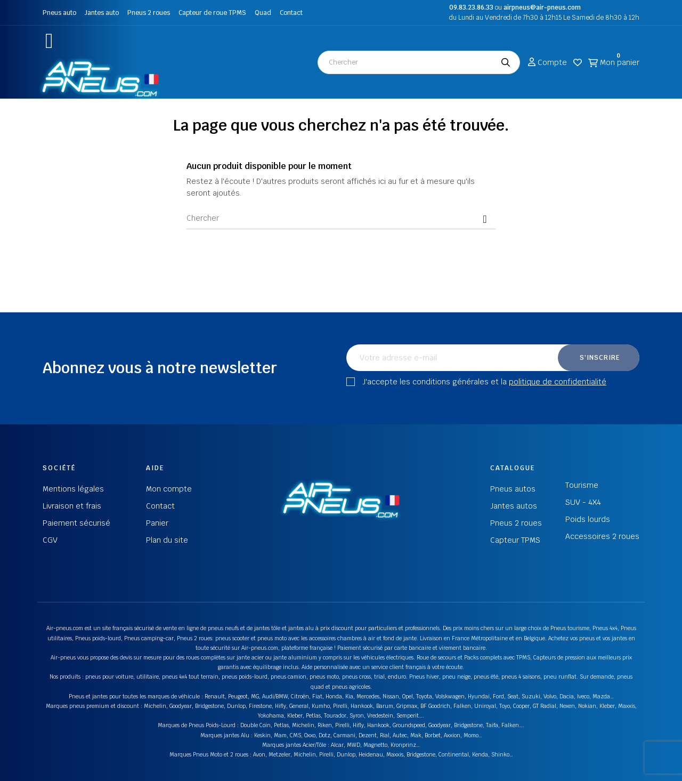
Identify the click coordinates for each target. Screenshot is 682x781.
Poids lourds (587, 519)
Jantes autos (513, 506)
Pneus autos (512, 489)
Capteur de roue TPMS (212, 13)
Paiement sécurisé (76, 523)
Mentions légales (73, 489)
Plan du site (167, 540)
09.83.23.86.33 (471, 7)
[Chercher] (341, 218)
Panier (157, 523)
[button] (49, 41)
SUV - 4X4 (583, 502)
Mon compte (169, 489)
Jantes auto (102, 13)
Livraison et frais (72, 506)
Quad (263, 13)
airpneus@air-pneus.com (542, 7)
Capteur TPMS (515, 540)
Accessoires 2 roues (602, 536)
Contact (291, 13)
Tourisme (581, 485)
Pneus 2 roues (148, 13)
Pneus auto (59, 13)
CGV (50, 540)
